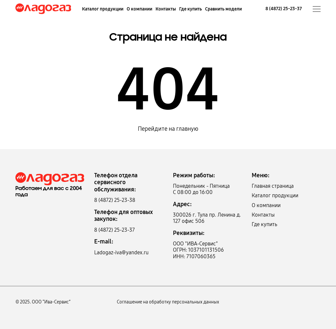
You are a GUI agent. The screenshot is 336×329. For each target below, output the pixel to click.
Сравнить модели (223, 9)
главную (187, 128)
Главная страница (273, 186)
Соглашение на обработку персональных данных (168, 302)
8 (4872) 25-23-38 (114, 200)
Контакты (166, 9)
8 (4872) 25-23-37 (283, 8)
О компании (139, 9)
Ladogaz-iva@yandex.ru (121, 252)
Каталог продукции (102, 9)
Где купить (190, 9)
